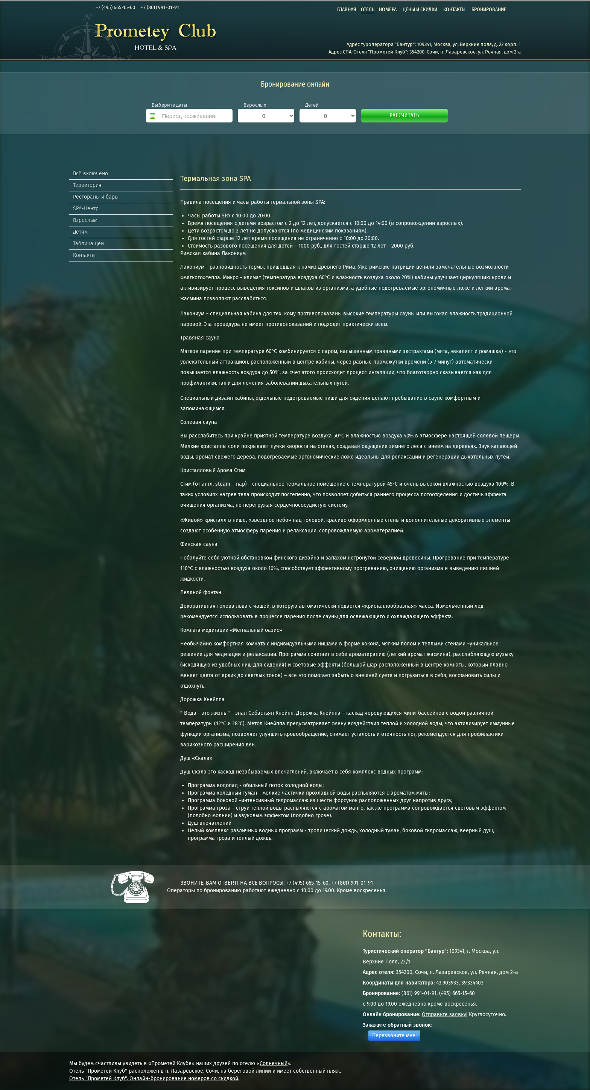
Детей (312, 105)
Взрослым (85, 220)
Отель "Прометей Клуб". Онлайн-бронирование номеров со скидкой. (154, 1078)
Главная (346, 9)
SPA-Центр (86, 208)
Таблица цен (88, 243)
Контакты (454, 9)
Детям (80, 232)
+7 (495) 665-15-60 (115, 7)
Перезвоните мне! (394, 1035)
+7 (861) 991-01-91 (159, 7)
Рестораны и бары (96, 197)
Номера (388, 9)
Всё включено (90, 173)
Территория (87, 185)
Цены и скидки (420, 9)
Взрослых (254, 105)
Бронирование (488, 9)
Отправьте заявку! (444, 1014)
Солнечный (273, 1063)
